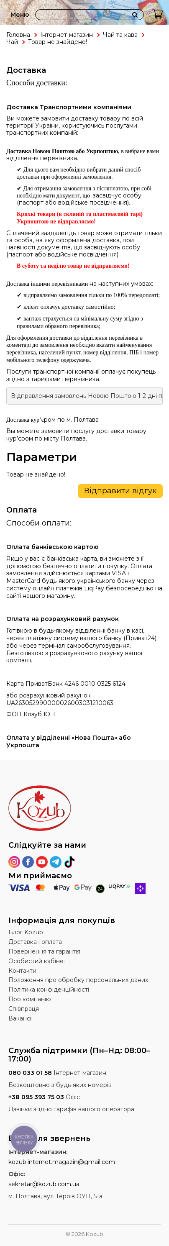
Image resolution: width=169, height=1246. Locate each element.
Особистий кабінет (37, 961)
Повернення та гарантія (44, 951)
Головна (18, 34)
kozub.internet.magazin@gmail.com (61, 1162)
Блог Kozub (25, 932)
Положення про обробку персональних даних (78, 980)
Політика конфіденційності (48, 989)
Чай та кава (120, 34)
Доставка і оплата (35, 942)
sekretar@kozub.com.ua (43, 1184)
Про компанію (29, 999)
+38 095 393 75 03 (36, 1097)
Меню (19, 14)
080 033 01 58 (30, 1073)
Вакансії (20, 1018)
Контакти (22, 970)
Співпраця (23, 1009)
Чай (12, 42)
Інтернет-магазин (66, 34)
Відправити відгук (120, 490)
